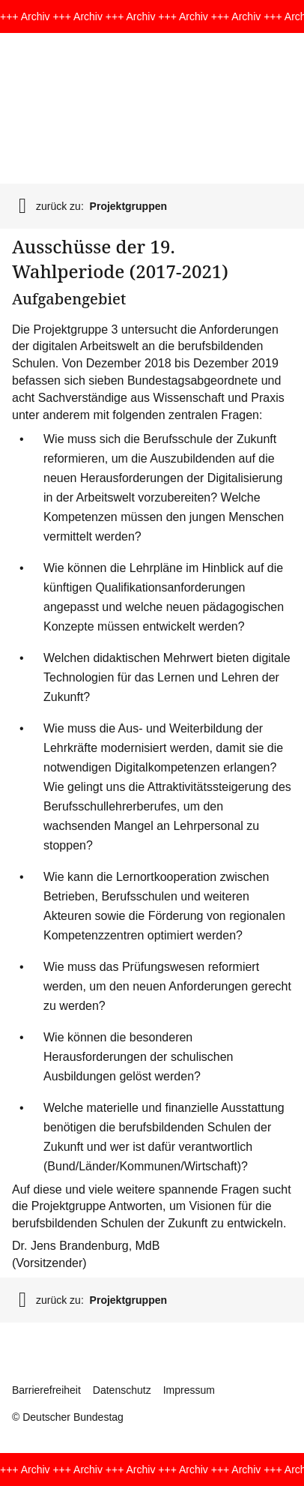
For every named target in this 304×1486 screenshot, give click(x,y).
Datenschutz (122, 1390)
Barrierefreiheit (46, 1390)
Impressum (189, 1390)
